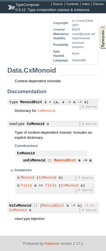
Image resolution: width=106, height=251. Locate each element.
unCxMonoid (34, 160)
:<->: (89, 205)
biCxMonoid (20, 205)
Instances (23, 170)
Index (86, 4)
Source (58, 4)
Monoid (27, 177)
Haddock (52, 243)
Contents (72, 4)
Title (26, 185)
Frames (98, 4)
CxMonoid (46, 110)
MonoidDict (31, 102)
